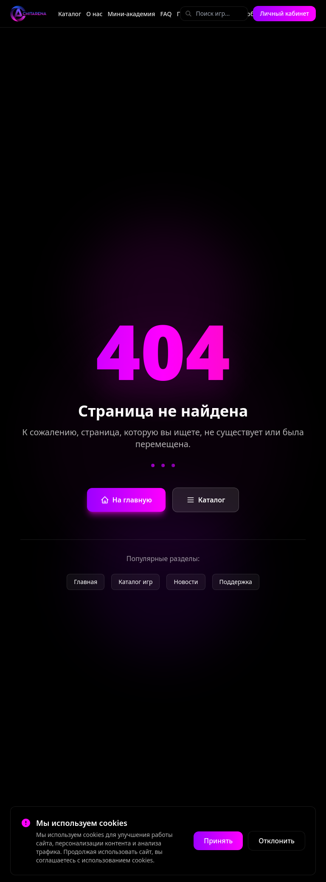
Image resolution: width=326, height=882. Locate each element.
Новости (186, 582)
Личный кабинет (284, 13)
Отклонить (277, 840)
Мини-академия (131, 14)
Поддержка (235, 582)
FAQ (165, 14)
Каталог (69, 14)
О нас (94, 14)
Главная (85, 582)
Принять (218, 840)
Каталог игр (135, 582)
